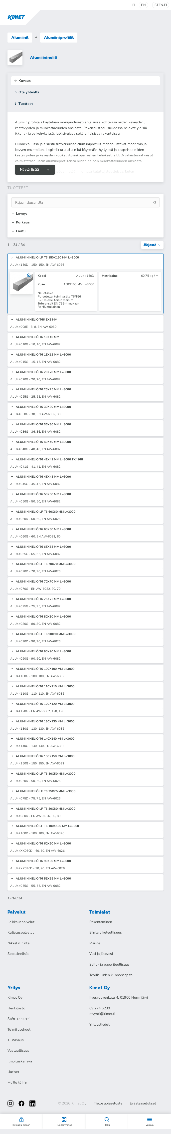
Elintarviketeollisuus (105, 932)
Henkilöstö (16, 1008)
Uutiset (13, 1071)
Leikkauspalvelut (20, 922)
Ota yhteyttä (27, 92)
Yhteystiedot (99, 1024)
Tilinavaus (15, 1040)
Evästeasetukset (143, 1103)
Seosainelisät (18, 953)
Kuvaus (22, 80)
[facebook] (21, 1103)
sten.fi (161, 5)
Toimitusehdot (19, 1029)
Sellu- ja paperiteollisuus (109, 964)
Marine (94, 943)
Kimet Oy (14, 997)
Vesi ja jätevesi (101, 953)
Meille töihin (17, 1082)
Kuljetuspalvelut (20, 932)
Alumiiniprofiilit (59, 38)
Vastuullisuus (18, 1050)
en (143, 5)
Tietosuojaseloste (108, 1103)
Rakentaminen (100, 922)
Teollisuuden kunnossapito (111, 975)
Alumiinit (19, 38)
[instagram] (10, 1103)
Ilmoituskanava (19, 1061)
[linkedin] (32, 1103)
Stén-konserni (18, 1018)
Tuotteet (23, 103)
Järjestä (152, 244)
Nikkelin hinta (18, 943)
